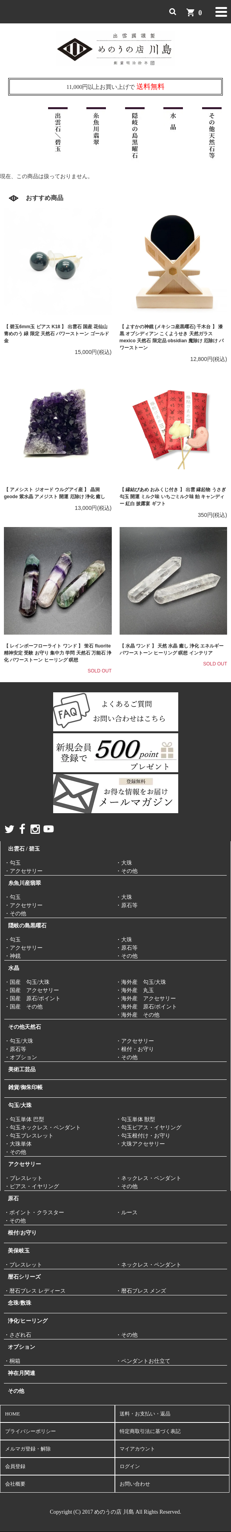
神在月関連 (21, 1373)
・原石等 (127, 905)
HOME (12, 1414)
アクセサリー (24, 1164)
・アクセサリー (23, 871)
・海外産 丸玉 (135, 990)
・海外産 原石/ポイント (146, 1007)
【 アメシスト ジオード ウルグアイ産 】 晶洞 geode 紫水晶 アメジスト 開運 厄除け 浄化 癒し (54, 493)
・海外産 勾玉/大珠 (141, 982)
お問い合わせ (135, 1484)
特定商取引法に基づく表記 (150, 1431)
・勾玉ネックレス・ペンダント (42, 1127)
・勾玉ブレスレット (29, 1136)
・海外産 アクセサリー (146, 998)
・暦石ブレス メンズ (141, 1291)
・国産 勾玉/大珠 (27, 982)
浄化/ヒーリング (28, 1321)
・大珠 (124, 863)
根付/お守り (22, 1233)
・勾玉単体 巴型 (24, 1119)
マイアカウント (137, 1449)
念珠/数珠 (19, 1303)
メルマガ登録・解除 (28, 1449)
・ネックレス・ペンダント (148, 1178)
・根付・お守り (135, 1049)
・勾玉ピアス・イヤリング (148, 1127)
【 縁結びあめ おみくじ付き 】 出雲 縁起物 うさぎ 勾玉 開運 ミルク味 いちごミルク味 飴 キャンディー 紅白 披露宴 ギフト (173, 496)
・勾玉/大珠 (18, 1041)
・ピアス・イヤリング (31, 1186)
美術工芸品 (22, 1069)
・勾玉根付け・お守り (143, 1136)
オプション (21, 1347)
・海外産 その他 (137, 1015)
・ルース (127, 1212)
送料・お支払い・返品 (145, 1414)
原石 (13, 1198)
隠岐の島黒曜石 (27, 926)
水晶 (13, 968)
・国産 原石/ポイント (32, 998)
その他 (16, 1391)
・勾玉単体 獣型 (136, 1119)
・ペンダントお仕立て (143, 1361)
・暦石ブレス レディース (35, 1291)
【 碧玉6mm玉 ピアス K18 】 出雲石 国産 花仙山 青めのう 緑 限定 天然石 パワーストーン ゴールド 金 (56, 333)
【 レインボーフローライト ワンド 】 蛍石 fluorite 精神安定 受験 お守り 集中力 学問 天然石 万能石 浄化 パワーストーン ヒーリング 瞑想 (57, 653)
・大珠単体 (18, 1144)
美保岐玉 (19, 1251)
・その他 (127, 871)
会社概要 (15, 1484)
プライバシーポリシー (30, 1431)
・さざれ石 (17, 1335)
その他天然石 (24, 1027)
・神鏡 (12, 956)
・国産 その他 (23, 1007)
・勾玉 (12, 863)
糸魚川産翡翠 (24, 883)
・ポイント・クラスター (34, 1212)
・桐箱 (12, 1361)
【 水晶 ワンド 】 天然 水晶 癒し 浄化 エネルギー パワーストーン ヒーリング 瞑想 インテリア (172, 649)
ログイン (130, 1466)
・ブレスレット (23, 1178)
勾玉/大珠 (20, 1105)
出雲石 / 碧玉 (24, 849)
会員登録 (15, 1466)
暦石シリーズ (24, 1277)
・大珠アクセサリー (140, 1144)
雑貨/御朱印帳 (25, 1087)
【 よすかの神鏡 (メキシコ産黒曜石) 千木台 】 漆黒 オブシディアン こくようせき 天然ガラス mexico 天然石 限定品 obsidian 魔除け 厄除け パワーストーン (172, 337)
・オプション (20, 1057)
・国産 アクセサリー (31, 990)
